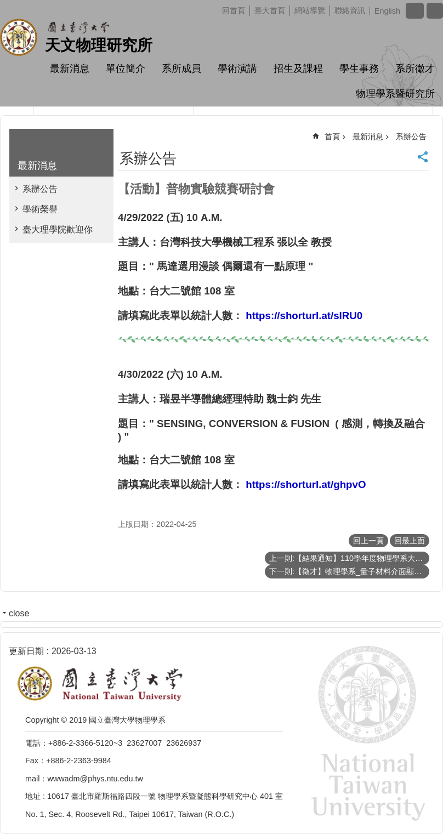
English (387, 11)
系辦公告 (40, 189)
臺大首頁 (269, 10)
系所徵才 (415, 68)
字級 (415, 11)
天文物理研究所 (98, 45)
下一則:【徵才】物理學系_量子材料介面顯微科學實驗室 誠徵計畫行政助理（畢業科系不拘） (349, 571)
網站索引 (435, 11)
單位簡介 (125, 68)
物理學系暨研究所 (395, 93)
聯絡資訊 (349, 10)
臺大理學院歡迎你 (57, 229)
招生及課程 (298, 68)
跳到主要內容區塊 (5, 5)
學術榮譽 (40, 209)
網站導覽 (309, 10)
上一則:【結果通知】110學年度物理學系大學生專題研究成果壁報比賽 (349, 558)
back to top (417, 808)
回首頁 (233, 10)
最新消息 (69, 68)
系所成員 (181, 68)
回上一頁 (368, 540)
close (19, 613)
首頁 (332, 136)
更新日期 (26, 651)
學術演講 (237, 68)
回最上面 (409, 540)
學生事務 (359, 68)
